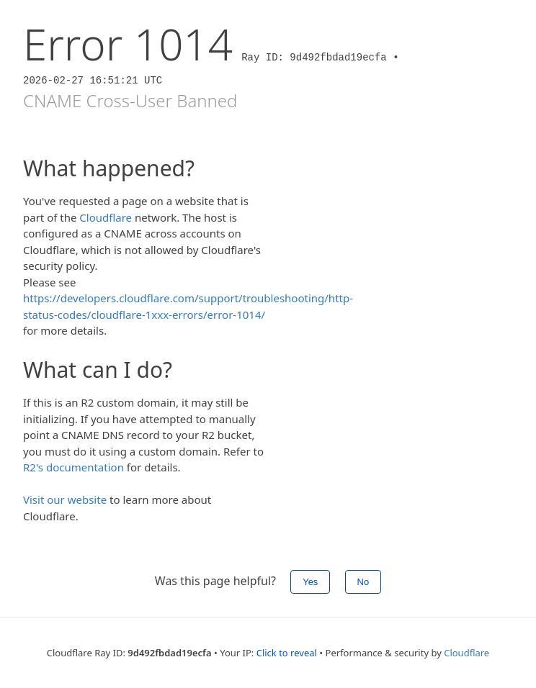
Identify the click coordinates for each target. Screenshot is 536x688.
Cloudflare (105, 217)
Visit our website (65, 499)
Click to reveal (286, 652)
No (363, 581)
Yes (310, 581)
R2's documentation (73, 467)
